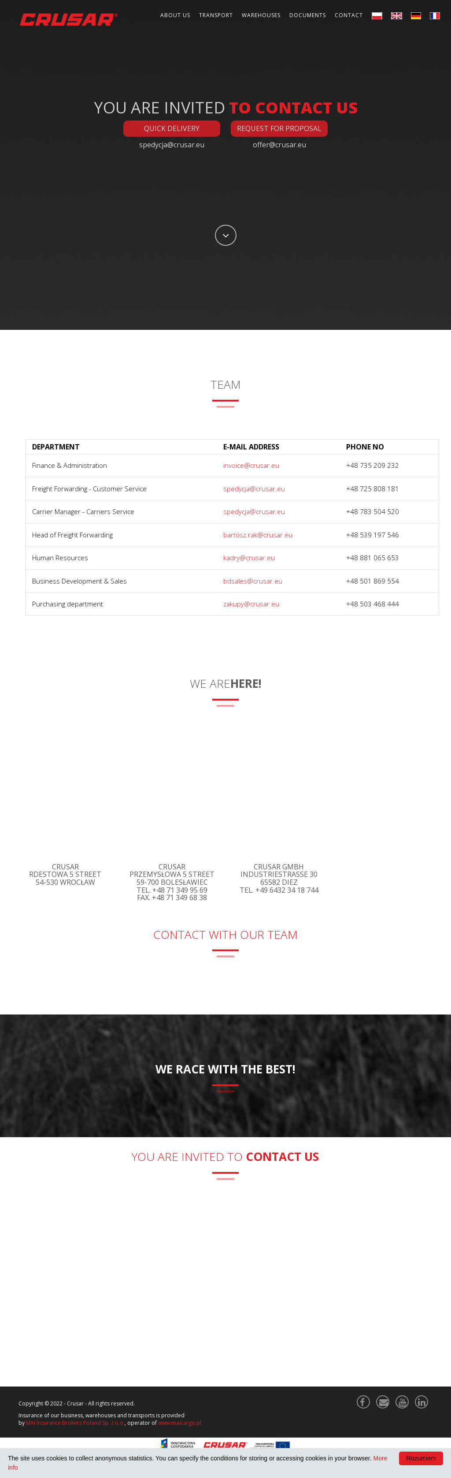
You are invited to (225, 1156)
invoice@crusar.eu (251, 465)
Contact (349, 15)
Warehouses (261, 15)
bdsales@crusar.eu (252, 581)
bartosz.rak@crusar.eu (257, 534)
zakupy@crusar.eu (251, 603)
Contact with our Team (225, 934)
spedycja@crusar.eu (254, 488)
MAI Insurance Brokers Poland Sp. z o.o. (75, 1423)
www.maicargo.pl (179, 1423)
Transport (216, 15)
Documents (307, 15)
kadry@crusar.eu (249, 557)
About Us (175, 15)
